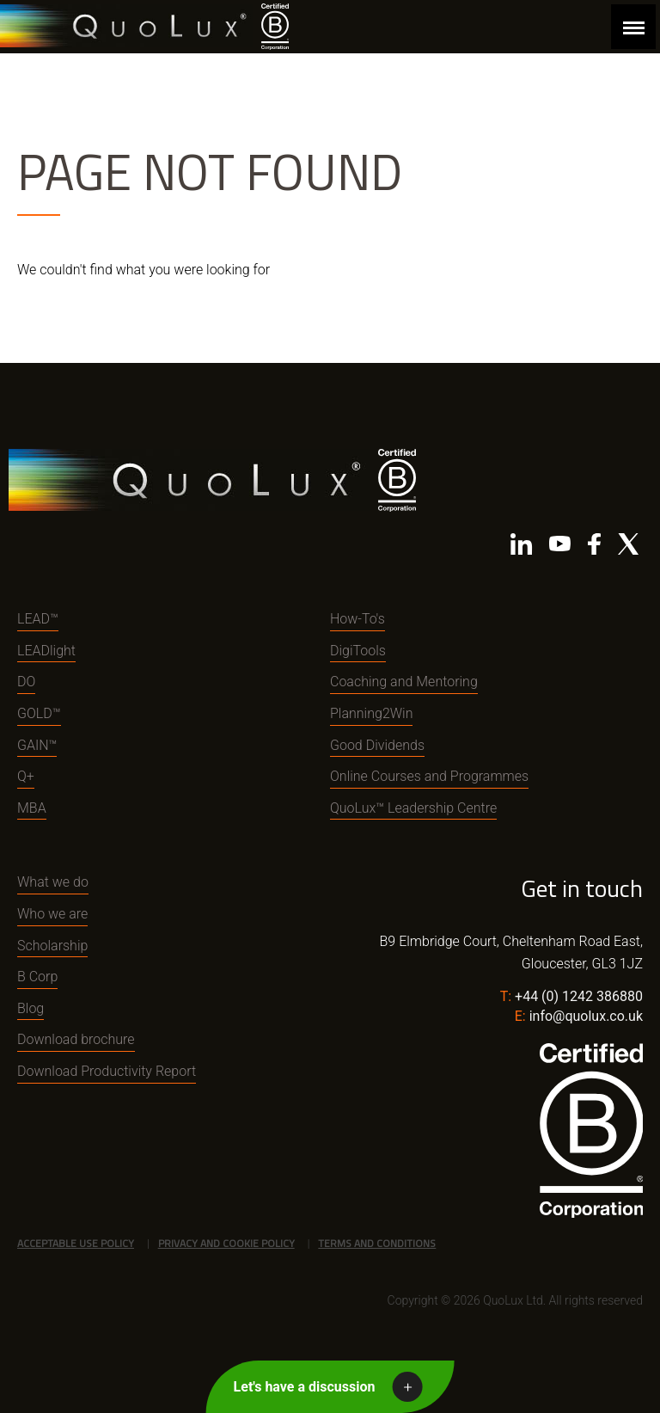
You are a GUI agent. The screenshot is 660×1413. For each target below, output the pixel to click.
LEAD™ (37, 619)
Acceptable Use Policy (75, 1243)
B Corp (37, 976)
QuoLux (126, 26)
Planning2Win (371, 713)
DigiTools (358, 650)
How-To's (357, 619)
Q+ (25, 776)
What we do (53, 882)
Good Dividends (377, 745)
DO (26, 681)
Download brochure (76, 1039)
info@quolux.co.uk (586, 1016)
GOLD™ (39, 713)
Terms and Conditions (377, 1243)
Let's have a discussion (305, 1387)
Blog (30, 1008)
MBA (31, 808)
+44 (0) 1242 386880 (579, 996)
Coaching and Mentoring (404, 681)
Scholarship (52, 945)
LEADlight (46, 650)
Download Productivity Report (106, 1071)
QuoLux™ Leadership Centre (413, 808)
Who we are (52, 914)
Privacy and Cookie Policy (226, 1243)
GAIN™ (37, 745)
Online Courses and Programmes (429, 776)
